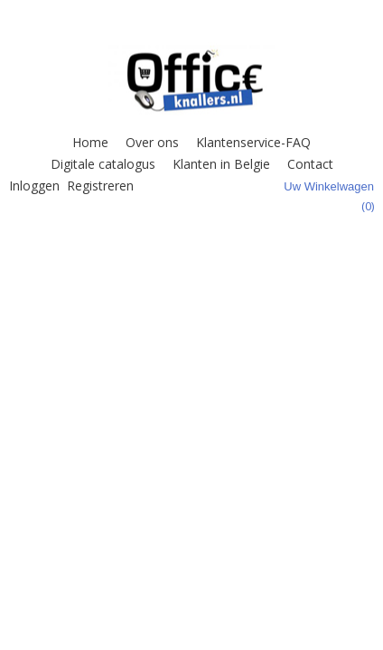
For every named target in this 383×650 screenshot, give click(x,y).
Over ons (152, 142)
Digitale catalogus (103, 163)
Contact (310, 163)
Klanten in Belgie (221, 163)
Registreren (100, 185)
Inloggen (34, 185)
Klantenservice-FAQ (253, 142)
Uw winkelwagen (329, 186)
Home (90, 142)
